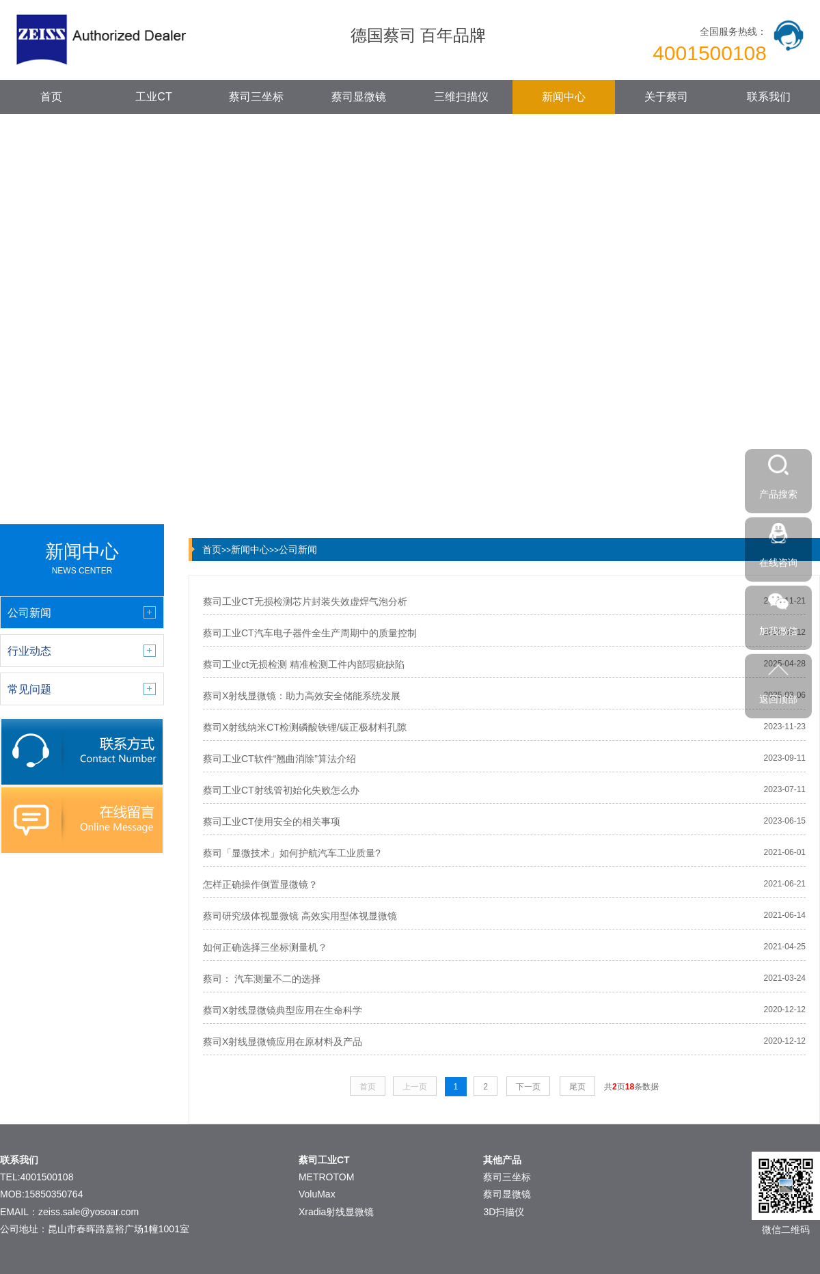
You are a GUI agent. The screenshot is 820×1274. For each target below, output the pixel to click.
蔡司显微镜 (358, 97)
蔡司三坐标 (256, 97)
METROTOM (326, 1176)
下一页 (528, 1087)
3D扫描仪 (503, 1211)
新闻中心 (564, 97)
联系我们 (769, 97)
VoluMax (317, 1194)
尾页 (577, 1087)
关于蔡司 (666, 97)
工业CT (153, 97)
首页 (51, 97)
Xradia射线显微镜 (336, 1211)
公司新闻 (298, 549)
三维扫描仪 (461, 97)
